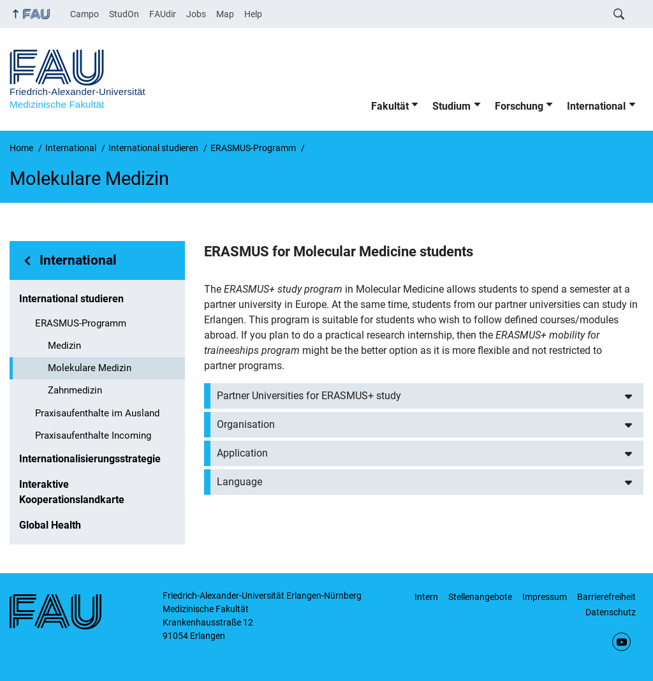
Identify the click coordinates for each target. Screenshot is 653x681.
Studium (451, 106)
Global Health (50, 525)
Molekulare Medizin (89, 368)
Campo (84, 14)
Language (239, 482)
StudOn (124, 14)
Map (225, 14)
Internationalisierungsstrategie (90, 459)
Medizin (64, 345)
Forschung (519, 106)
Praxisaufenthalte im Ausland (97, 413)
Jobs (196, 14)
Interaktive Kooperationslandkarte (71, 492)
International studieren (71, 299)
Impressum (544, 597)
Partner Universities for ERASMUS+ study (309, 396)
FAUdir (162, 14)
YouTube (621, 642)
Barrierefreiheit (606, 597)
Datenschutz (610, 612)
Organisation (246, 424)
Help (253, 14)
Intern (426, 597)
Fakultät (390, 106)
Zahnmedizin (75, 390)
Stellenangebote (480, 597)
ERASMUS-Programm (80, 323)
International (596, 106)
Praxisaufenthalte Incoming (93, 435)
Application (242, 453)
